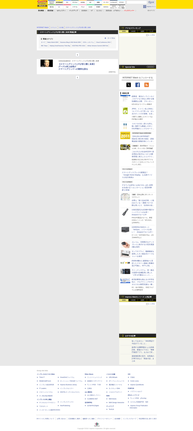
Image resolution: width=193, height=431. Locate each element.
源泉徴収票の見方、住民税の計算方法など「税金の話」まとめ (143, 358)
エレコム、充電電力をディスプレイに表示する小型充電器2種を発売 (143, 244)
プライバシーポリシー (104, 419)
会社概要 (117, 419)
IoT (92, 10)
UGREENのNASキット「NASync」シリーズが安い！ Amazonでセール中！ (142, 229)
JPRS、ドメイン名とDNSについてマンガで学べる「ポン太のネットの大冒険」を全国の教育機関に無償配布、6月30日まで (143, 114)
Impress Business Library (68, 385)
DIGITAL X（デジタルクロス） (70, 392)
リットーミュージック (94, 377)
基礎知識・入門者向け (113, 10)
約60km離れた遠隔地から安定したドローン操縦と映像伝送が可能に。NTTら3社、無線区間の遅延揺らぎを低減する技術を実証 (143, 266)
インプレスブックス (66, 402)
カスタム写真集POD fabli (139, 402)
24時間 (133, 31)
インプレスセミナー (66, 388)
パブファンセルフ (136, 391)
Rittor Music (89, 374)
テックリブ (110, 406)
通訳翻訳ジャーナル (115, 385)
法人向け (99, 10)
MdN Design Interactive (116, 402)
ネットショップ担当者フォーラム (71, 381)
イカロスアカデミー (115, 392)
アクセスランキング (133, 28)
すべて (43, 42)
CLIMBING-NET (92, 399)
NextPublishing (65, 405)
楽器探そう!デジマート (94, 381)
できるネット (43, 406)
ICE (129, 374)
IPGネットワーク (133, 395)
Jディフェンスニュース (116, 381)
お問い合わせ (61, 419)
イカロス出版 (110, 374)
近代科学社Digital (93, 405)
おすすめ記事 (130, 336)
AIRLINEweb (113, 377)
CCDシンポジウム (88, 42)
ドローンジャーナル (46, 392)
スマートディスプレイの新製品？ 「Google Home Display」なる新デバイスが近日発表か (137, 174)
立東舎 (89, 388)
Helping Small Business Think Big (60, 45)
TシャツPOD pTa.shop (138, 398)
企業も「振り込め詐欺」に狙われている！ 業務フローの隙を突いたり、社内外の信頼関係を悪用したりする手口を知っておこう (143, 205)
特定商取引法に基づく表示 (148, 419)
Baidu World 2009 (52, 42)
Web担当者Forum (45, 381)
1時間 (124, 31)
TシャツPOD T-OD (94, 385)
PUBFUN (131, 388)
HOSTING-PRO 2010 (78, 45)
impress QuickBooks (137, 385)
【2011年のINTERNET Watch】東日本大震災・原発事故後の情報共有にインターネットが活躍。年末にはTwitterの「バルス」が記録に (143, 141)
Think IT (42, 377)
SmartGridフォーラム (67, 377)
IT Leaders (42, 388)
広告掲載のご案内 (74, 419)
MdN (108, 396)
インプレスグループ (129, 419)
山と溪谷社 (88, 392)
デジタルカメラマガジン (47, 402)
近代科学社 (88, 402)
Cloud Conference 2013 (103, 42)
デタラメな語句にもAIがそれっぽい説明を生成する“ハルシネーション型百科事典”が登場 (137, 187)
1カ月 (151, 31)
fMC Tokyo (44, 45)
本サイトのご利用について (45, 419)
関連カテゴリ (48, 39)
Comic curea (134, 381)
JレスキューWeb (114, 388)
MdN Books (112, 399)
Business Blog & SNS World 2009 (70, 42)
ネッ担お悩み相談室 (46, 396)
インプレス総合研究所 (46, 385)
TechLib (111, 409)
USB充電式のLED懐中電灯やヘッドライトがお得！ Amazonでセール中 (143, 212)
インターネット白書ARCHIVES (49, 410)
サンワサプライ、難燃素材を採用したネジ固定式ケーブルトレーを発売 (143, 253)
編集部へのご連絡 (89, 419)
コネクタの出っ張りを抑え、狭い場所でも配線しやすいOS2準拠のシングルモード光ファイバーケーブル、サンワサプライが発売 (143, 128)
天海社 (132, 377)
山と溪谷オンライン (94, 395)
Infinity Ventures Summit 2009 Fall (97, 45)
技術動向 (84, 10)
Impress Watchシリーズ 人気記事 (138, 297)
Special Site (130, 67)
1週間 (142, 31)
